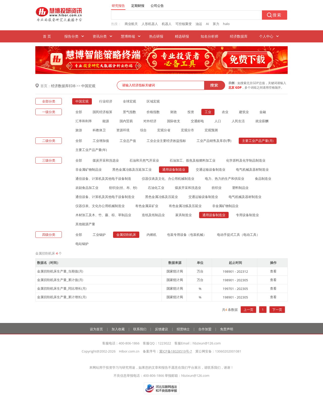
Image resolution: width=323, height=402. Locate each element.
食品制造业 (263, 178)
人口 (217, 121)
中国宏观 (88, 85)
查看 (273, 271)
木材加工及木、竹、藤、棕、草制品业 (103, 215)
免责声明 (226, 329)
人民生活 (238, 121)
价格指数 (153, 112)
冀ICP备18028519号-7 (175, 351)
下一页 (277, 309)
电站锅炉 (82, 243)
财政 (173, 112)
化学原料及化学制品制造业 (245, 160)
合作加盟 (204, 329)
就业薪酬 (261, 121)
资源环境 (122, 130)
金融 (262, 112)
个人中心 (266, 36)
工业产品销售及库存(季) (214, 140)
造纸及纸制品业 (153, 215)
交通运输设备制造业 (210, 169)
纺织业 (217, 187)
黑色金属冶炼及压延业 (161, 196)
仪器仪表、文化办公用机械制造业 (100, 206)
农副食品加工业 (86, 187)
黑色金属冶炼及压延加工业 (132, 169)
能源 (105, 121)
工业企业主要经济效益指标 (166, 140)
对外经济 (149, 121)
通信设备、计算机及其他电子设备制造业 (104, 196)
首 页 (47, 36)
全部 (78, 112)
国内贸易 (126, 121)
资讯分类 (100, 36)
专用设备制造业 (247, 215)
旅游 (78, 130)
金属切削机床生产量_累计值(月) (60, 280)
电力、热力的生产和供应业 (224, 178)
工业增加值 (101, 140)
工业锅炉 (99, 234)
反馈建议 (161, 329)
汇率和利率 (83, 121)
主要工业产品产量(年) (91, 149)
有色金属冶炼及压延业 (185, 206)
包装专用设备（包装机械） (186, 234)
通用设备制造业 (173, 169)
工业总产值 (128, 140)
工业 (208, 112)
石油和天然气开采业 (144, 160)
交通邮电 (197, 121)
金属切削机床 (126, 234)
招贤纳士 (183, 329)
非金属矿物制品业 (88, 169)
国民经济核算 (102, 112)
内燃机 (151, 234)
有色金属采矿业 (146, 206)
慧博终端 (128, 36)
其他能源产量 (85, 224)
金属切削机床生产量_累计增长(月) (61, 297)
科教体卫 (99, 130)
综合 (143, 130)
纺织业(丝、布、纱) (123, 187)
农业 (225, 112)
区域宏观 (153, 101)
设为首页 (96, 329)
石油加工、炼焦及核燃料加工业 (193, 160)
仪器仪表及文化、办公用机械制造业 (168, 178)
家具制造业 (183, 215)
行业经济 (105, 101)
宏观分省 (163, 130)
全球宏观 (129, 101)
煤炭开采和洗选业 (106, 160)
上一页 (248, 309)
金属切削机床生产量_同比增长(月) (61, 288)
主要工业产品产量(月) (258, 140)
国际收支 (173, 121)
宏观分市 (187, 130)
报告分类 (71, 36)
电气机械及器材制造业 (252, 169)
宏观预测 (211, 130)
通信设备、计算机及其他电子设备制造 (103, 178)
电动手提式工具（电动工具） (238, 234)
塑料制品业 (240, 187)
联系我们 (139, 329)
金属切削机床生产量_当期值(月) (60, 271)
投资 (190, 112)
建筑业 (244, 112)
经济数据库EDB (63, 85)
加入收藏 (118, 329)
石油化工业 (156, 187)
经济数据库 (239, 36)
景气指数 (129, 112)
